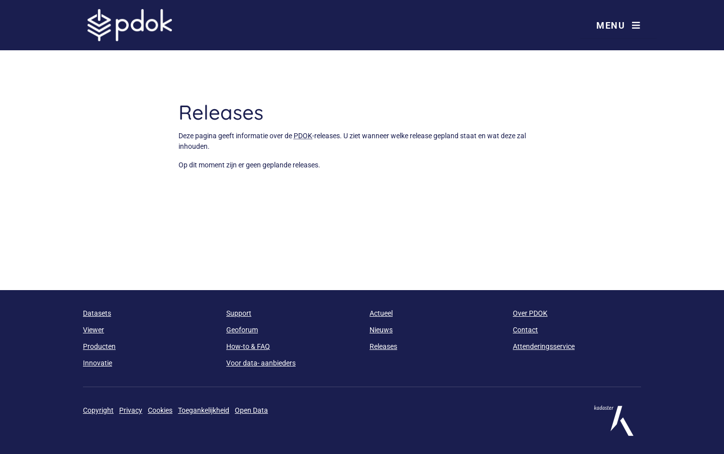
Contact (525, 330)
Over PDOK (530, 313)
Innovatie (97, 363)
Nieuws (381, 330)
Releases (383, 346)
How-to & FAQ (248, 346)
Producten (99, 346)
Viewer (93, 330)
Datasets (97, 313)
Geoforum (242, 330)
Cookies (160, 410)
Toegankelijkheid (203, 410)
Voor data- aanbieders (261, 363)
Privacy (130, 410)
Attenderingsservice (544, 346)
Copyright (98, 410)
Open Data (251, 410)
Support (238, 313)
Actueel (381, 313)
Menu (618, 25)
